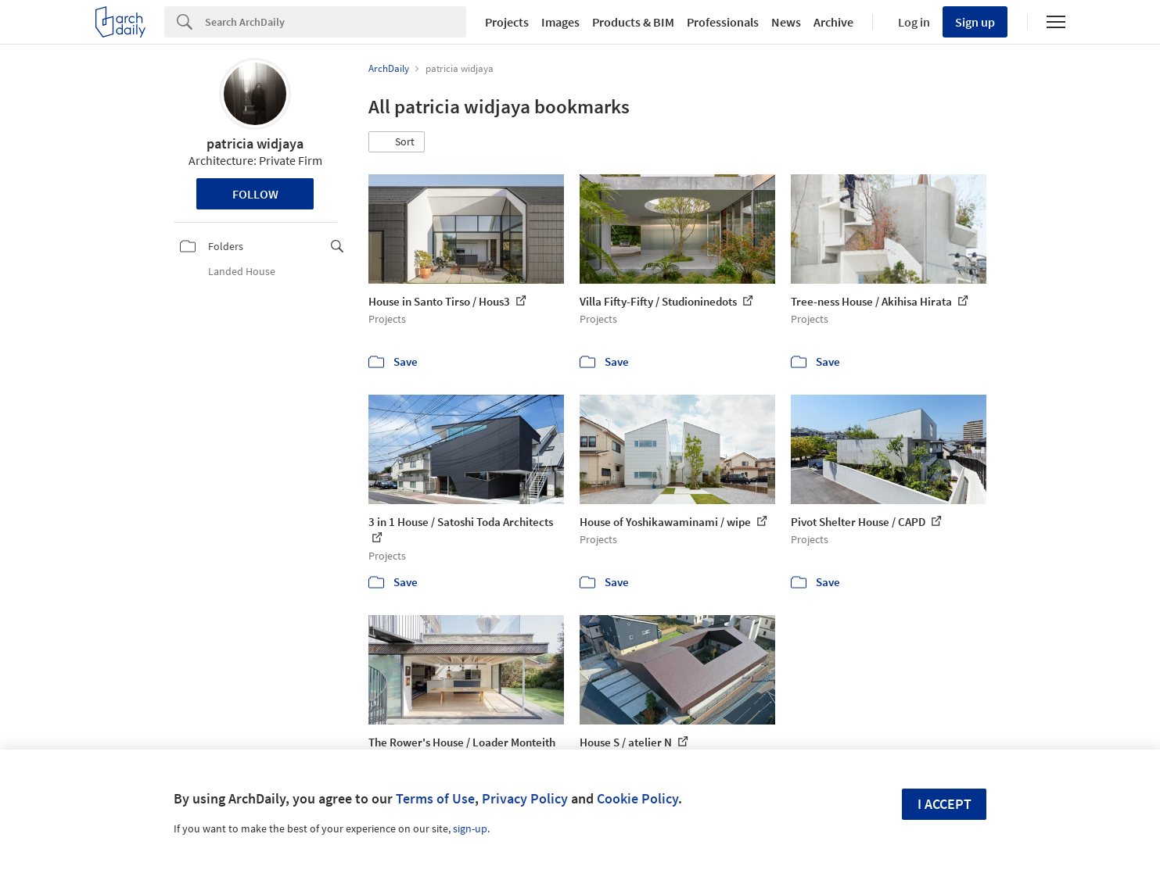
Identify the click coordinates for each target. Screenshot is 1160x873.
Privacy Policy (525, 798)
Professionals (723, 22)
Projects (507, 22)
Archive (833, 22)
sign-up (470, 828)
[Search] (335, 22)
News (786, 22)
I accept (944, 804)
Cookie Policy (637, 798)
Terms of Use (435, 798)
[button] (396, 142)
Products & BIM (633, 22)
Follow (255, 194)
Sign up (975, 22)
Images (560, 22)
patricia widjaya (255, 143)
